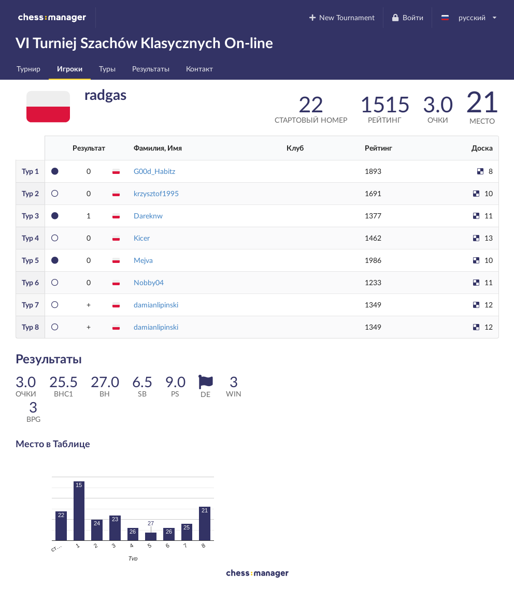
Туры (107, 68)
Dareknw (148, 215)
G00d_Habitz (154, 171)
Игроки (69, 68)
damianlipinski (156, 304)
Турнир (28, 68)
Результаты (150, 68)
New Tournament (341, 17)
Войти (407, 17)
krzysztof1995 (156, 193)
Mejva (143, 260)
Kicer (142, 237)
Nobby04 (149, 282)
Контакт (199, 68)
